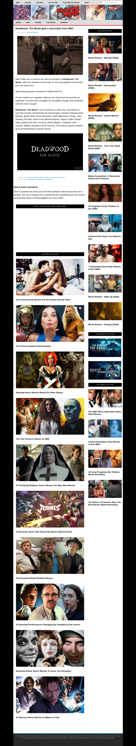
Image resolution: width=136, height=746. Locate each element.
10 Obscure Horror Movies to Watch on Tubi (37, 717)
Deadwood (31, 179)
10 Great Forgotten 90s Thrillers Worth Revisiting (104, 473)
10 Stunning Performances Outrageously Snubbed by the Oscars (48, 624)
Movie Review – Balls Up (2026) (103, 297)
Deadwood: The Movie (44, 179)
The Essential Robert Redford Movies (34, 578)
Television (54, 177)
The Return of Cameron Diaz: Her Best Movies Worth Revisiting (104, 503)
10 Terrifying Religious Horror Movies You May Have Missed (45, 485)
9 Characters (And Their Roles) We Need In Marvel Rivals (44, 532)
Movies (41, 177)
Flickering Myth (68, 12)
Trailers (61, 177)
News (47, 177)
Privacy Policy (84, 738)
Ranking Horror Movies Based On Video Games (39, 392)
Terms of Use (73, 738)
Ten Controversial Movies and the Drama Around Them (43, 300)
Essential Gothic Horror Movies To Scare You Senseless (43, 671)
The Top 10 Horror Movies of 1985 (32, 439)
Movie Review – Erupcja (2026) (103, 324)
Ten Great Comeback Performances (33, 346)
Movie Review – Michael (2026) (103, 58)
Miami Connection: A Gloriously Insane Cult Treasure (104, 177)
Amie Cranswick (33, 177)
